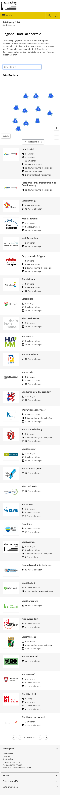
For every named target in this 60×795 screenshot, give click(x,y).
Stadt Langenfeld (30, 601)
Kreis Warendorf (30, 619)
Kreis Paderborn (30, 219)
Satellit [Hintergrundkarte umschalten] (6, 136)
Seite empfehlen (10, 786)
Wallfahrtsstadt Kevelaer (33, 410)
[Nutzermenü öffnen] (56, 15)
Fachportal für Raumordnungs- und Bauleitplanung (39, 184)
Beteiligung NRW (11, 22)
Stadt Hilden (28, 299)
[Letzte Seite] (46, 737)
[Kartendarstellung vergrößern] (56, 128)
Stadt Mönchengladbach (33, 717)
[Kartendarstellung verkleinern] (56, 133)
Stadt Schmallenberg (32, 429)
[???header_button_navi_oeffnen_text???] (7, 15)
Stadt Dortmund (30, 656)
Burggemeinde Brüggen (33, 256)
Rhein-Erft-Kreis (29, 486)
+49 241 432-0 (14, 763)
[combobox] (22, 67)
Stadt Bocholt (28, 583)
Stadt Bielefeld (29, 694)
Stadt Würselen (29, 637)
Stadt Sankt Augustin (32, 468)
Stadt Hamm (28, 336)
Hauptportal (28, 149)
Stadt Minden (28, 279)
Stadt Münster (29, 449)
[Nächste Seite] (40, 737)
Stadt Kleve (27, 504)
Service (6, 775)
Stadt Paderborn (30, 354)
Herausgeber (9, 748)
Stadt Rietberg (29, 201)
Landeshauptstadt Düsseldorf (36, 392)
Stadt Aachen (28, 542)
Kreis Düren (27, 524)
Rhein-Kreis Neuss (30, 318)
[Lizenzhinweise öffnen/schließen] (56, 137)
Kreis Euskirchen (30, 238)
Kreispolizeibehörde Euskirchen (37, 565)
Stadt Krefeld (28, 372)
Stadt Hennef (28, 674)
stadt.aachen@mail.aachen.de (19, 767)
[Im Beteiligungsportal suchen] (49, 15)
